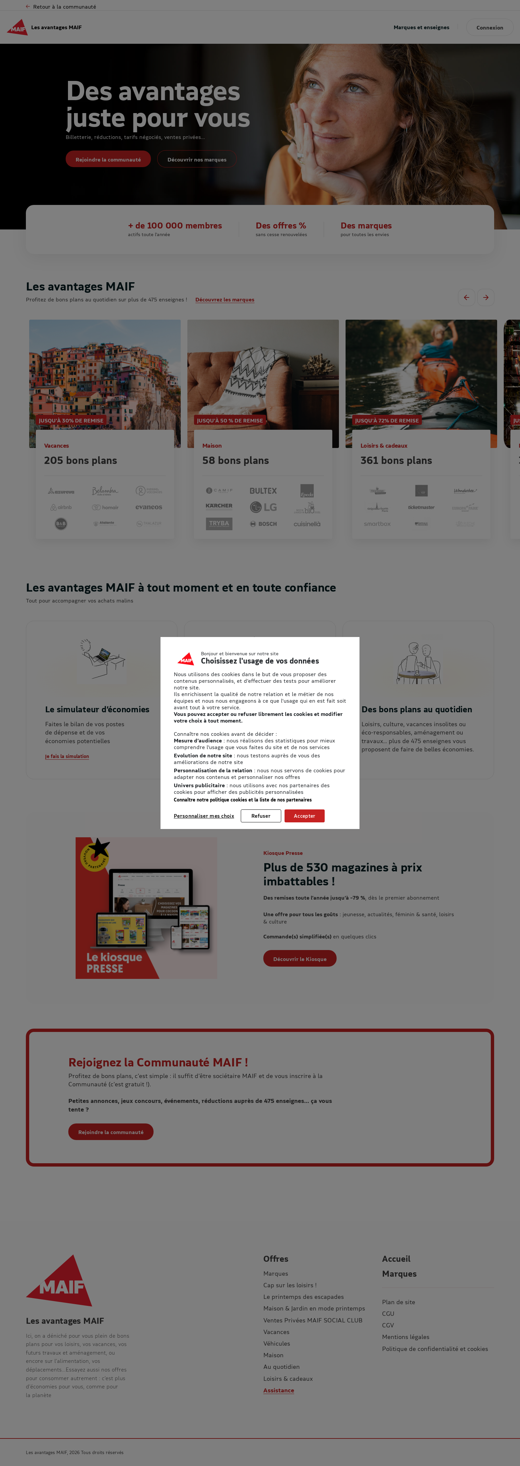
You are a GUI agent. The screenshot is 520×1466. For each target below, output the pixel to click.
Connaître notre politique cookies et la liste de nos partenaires (243, 799)
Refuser (261, 816)
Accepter (304, 816)
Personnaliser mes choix (204, 816)
